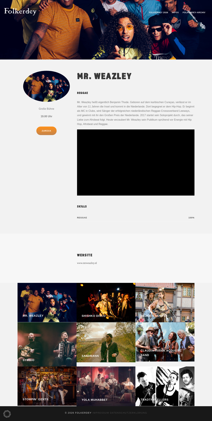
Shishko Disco (94, 315)
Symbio (28, 360)
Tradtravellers (154, 399)
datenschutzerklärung (128, 413)
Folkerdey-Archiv (194, 12)
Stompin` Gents (35, 399)
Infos (175, 12)
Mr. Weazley (33, 315)
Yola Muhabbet (95, 399)
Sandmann (90, 355)
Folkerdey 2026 (158, 12)
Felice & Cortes (154, 315)
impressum (101, 413)
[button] (7, 414)
